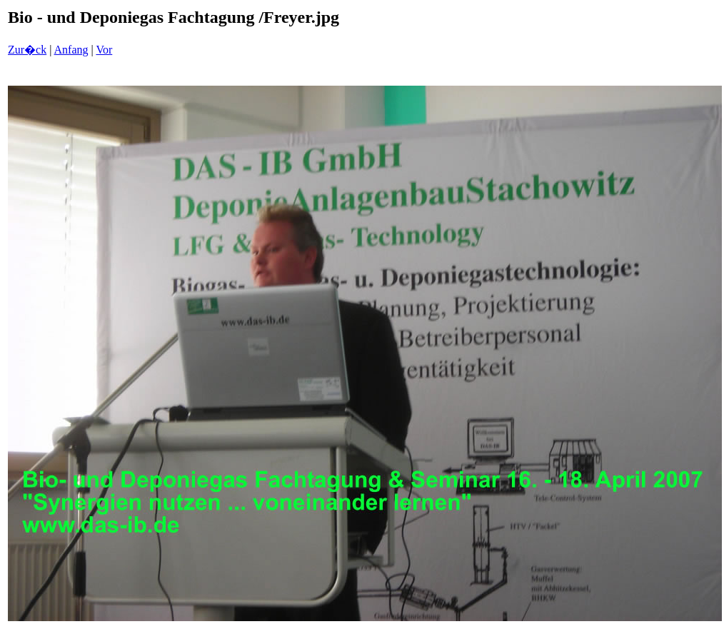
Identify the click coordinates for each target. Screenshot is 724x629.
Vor (104, 50)
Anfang (71, 50)
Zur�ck (27, 50)
